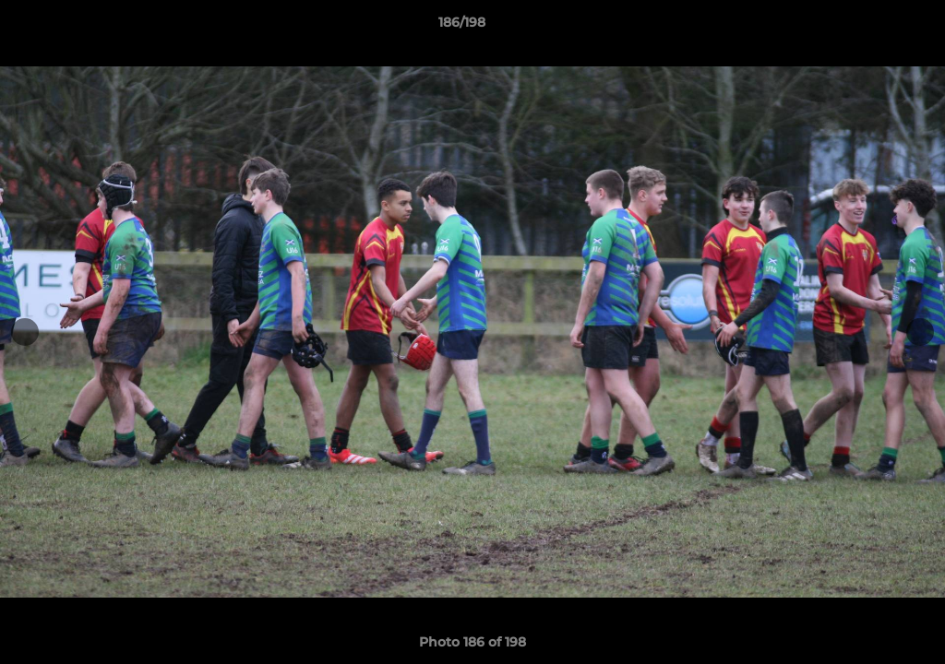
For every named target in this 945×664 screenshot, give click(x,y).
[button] (867, 26)
